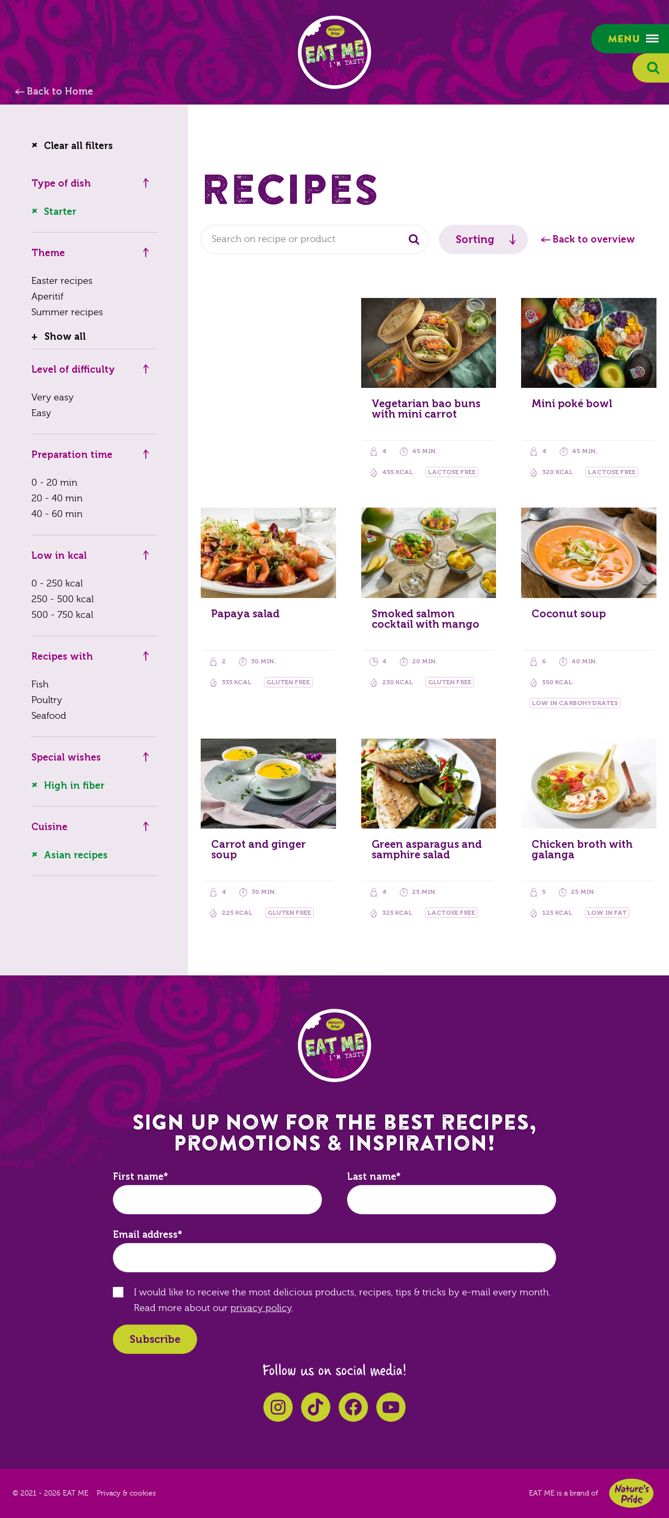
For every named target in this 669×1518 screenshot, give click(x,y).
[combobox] (315, 239)
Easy (41, 413)
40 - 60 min (57, 514)
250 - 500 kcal (62, 599)
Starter (60, 211)
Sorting (475, 239)
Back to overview (593, 239)
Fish (40, 684)
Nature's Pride (631, 1493)
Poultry (46, 700)
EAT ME (334, 52)
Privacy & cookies (126, 1493)
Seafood (48, 715)
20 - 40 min (57, 498)
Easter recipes (62, 280)
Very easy (52, 397)
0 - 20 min (54, 482)
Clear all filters (78, 146)
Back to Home (60, 91)
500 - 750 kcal (62, 615)
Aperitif (47, 296)
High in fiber (74, 785)
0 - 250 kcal (57, 583)
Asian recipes (76, 855)
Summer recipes (67, 312)
